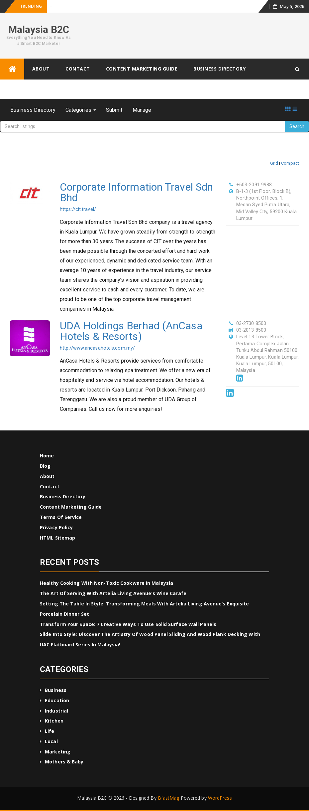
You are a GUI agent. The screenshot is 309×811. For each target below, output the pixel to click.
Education (57, 700)
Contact (77, 69)
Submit (114, 110)
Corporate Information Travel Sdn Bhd (136, 192)
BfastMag (168, 798)
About (41, 69)
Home (47, 455)
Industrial (56, 711)
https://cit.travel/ (78, 209)
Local (51, 741)
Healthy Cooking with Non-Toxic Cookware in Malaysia (106, 583)
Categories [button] (80, 110)
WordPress (220, 798)
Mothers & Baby (64, 761)
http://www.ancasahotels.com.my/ (97, 348)
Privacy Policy (56, 527)
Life (49, 731)
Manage (142, 110)
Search (296, 126)
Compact (290, 163)
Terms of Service (61, 517)
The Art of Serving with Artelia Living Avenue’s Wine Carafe (113, 593)
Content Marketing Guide (142, 69)
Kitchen (54, 721)
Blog (45, 466)
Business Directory (219, 69)
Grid (274, 163)
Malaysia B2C (38, 29)
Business (55, 690)
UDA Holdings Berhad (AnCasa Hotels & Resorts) (131, 331)
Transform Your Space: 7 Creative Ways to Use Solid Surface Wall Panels (128, 624)
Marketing (57, 751)
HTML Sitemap (57, 538)
